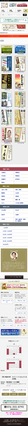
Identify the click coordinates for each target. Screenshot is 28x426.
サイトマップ (21, 421)
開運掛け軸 (6, 82)
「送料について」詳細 (7, 325)
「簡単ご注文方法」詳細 (7, 301)
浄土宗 (17, 210)
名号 (6, 118)
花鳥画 (17, 196)
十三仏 (20, 118)
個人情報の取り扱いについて (17, 420)
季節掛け (17, 175)
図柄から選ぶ (6, 186)
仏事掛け (3, 172)
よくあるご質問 (6, 50)
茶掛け (3, 182)
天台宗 (3, 219)
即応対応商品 (20, 50)
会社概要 (6, 420)
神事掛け (17, 172)
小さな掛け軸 (20, 135)
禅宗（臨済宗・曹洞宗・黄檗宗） (20, 220)
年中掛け (3, 175)
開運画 (3, 193)
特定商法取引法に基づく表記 (10, 421)
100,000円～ (6, 244)
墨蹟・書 (17, 199)
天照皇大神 (20, 82)
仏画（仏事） (4, 189)
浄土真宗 (3, 210)
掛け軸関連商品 (20, 64)
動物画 (3, 199)
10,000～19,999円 (7, 231)
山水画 (6, 100)
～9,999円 (5, 227)
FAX (6, 394)
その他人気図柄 (19, 203)
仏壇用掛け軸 (6, 135)
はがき (14, 394)
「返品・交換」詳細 (21, 325)
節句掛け (17, 179)
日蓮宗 (17, 214)
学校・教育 (6, 153)
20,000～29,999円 (7, 234)
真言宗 (3, 214)
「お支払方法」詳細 (21, 313)
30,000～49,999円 (7, 237)
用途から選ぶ (6, 169)
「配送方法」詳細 (21, 300)
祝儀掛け (3, 179)
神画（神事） (18, 189)
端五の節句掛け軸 (6, 64)
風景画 (3, 196)
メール (22, 394)
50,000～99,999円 (7, 241)
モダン (3, 203)
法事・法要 (20, 100)
